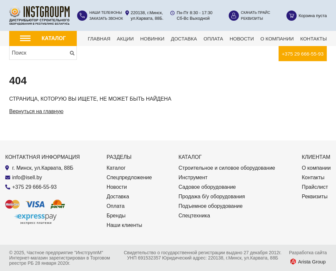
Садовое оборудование (207, 187)
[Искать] (72, 53)
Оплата (213, 38)
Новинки (152, 38)
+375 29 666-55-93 (303, 54)
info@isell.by (27, 177)
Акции (125, 38)
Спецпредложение (129, 177)
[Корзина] (306, 16)
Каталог (116, 168)
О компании (277, 38)
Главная (99, 38)
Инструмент (192, 177)
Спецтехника (194, 215)
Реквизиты (252, 18)
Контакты (313, 38)
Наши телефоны (105, 12)
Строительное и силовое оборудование (226, 168)
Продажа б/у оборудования (211, 196)
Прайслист (315, 187)
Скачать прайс (255, 12)
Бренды (116, 215)
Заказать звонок (106, 18)
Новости (242, 38)
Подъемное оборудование (210, 206)
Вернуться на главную (36, 111)
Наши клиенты (124, 225)
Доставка (184, 38)
